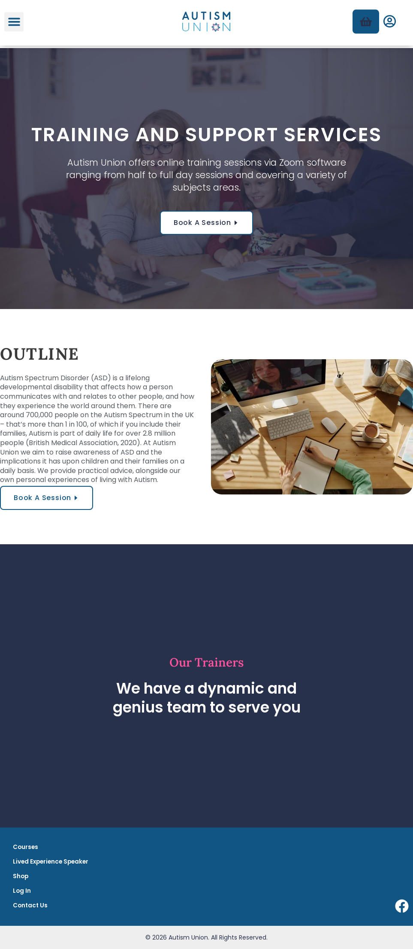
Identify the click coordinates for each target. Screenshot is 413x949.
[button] (14, 16)
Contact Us (30, 905)
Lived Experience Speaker (50, 862)
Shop (20, 876)
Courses (25, 847)
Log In (22, 891)
